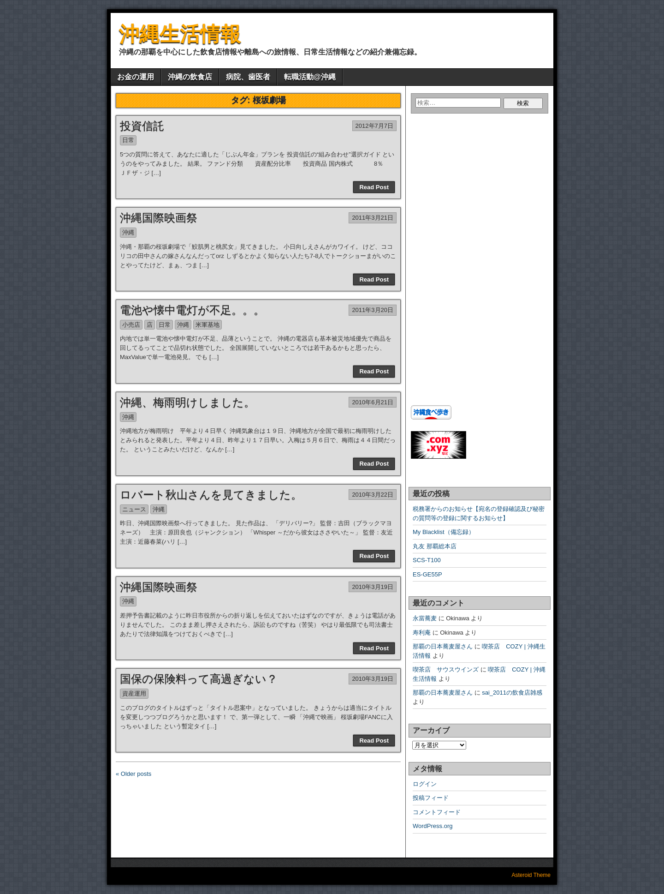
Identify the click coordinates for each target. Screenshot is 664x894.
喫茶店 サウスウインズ (446, 669)
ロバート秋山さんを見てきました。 (211, 494)
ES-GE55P (427, 574)
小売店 (131, 324)
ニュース (134, 509)
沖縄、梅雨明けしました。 (187, 402)
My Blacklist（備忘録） (443, 531)
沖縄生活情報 (180, 34)
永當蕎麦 (425, 618)
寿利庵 (422, 632)
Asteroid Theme (531, 875)
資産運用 (134, 693)
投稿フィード (431, 797)
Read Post (374, 187)
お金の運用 (135, 77)
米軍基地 (207, 324)
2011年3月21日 (372, 217)
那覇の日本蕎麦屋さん (443, 646)
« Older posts (133, 773)
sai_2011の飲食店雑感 (512, 692)
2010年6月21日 (372, 402)
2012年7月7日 (374, 125)
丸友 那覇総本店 (434, 546)
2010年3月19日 (372, 586)
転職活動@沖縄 (310, 77)
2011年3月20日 (372, 309)
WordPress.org (432, 825)
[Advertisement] (468, 205)
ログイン (425, 783)
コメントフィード (437, 812)
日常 (128, 140)
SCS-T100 (427, 560)
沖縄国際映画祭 (158, 217)
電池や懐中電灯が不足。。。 (192, 310)
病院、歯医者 (248, 77)
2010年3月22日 (372, 494)
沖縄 (128, 232)
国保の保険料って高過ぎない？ (199, 678)
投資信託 (142, 126)
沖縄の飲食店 (190, 77)
